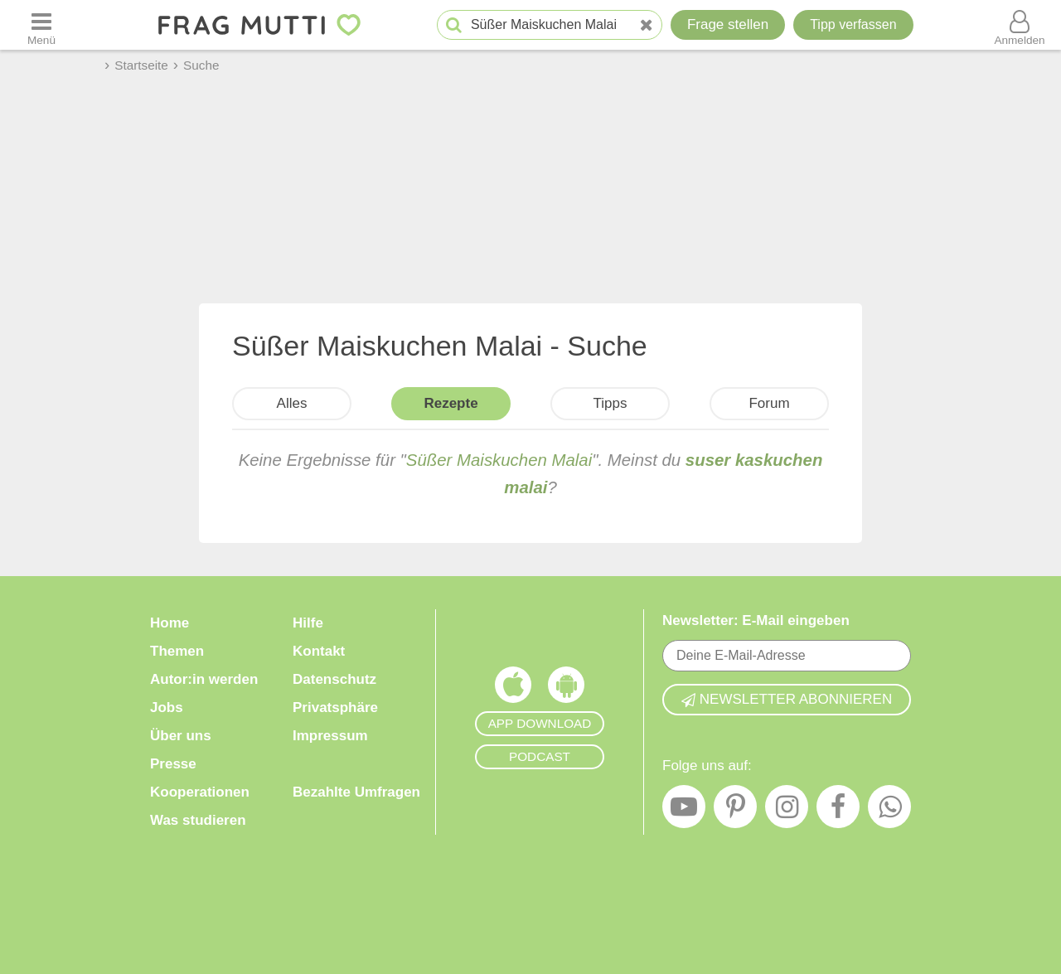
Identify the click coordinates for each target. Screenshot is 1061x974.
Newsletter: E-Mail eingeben (756, 620)
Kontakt (319, 651)
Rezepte (450, 403)
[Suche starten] (454, 25)
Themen (177, 651)
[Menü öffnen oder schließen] (41, 25)
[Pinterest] (735, 810)
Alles (292, 403)
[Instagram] (786, 810)
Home (169, 623)
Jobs (166, 707)
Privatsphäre (335, 707)
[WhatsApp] (889, 810)
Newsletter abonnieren (786, 699)
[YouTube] (683, 810)
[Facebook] (838, 810)
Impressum (330, 736)
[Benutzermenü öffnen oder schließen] (1019, 25)
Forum (769, 403)
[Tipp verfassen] (853, 25)
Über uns (180, 736)
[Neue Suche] (646, 25)
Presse (173, 764)
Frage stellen (727, 24)
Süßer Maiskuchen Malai (499, 460)
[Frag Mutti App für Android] (566, 688)
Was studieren (198, 820)
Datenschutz (334, 679)
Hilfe (308, 623)
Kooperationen (200, 792)
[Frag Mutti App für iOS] (513, 688)
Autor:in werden (204, 679)
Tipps (610, 403)
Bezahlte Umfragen (356, 792)
